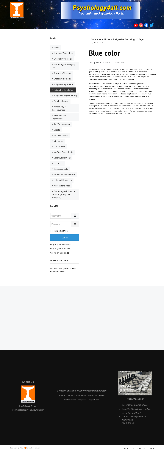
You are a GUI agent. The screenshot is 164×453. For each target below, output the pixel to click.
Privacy (150, 448)
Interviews (58, 141)
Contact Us (140, 448)
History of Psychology (63, 53)
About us (128, 448)
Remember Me (61, 230)
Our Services (59, 146)
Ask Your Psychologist (63, 152)
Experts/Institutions (62, 157)
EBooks (57, 129)
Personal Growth (61, 135)
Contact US (58, 163)
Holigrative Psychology (64, 90)
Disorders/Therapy (62, 73)
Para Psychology (61, 101)
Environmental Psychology (59, 117)
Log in (65, 237)
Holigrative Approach (63, 84)
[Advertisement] (26, 82)
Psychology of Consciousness (59, 108)
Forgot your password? (60, 244)
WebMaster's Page (62, 185)
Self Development (62, 124)
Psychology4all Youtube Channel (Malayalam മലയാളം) (63, 194)
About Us (28, 382)
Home (56, 47)
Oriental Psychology (63, 58)
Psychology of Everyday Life (63, 66)
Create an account (59, 252)
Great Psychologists (62, 78)
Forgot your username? (61, 248)
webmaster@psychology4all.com (85, 400)
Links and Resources (63, 180)
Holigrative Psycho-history (65, 95)
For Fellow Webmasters (64, 174)
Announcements (61, 169)
